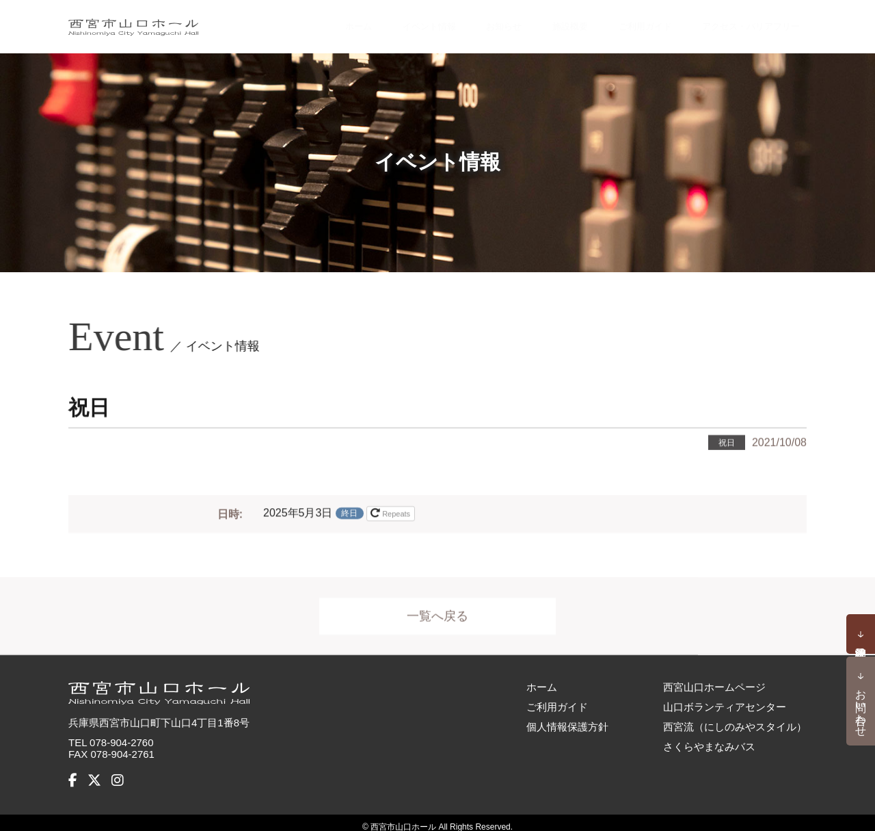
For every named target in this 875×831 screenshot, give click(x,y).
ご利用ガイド (617, 22)
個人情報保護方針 (567, 717)
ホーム (321, 22)
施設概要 (538, 22)
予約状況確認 (860, 634)
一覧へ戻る (437, 613)
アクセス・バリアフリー (739, 22)
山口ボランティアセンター (724, 697)
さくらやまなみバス (709, 737)
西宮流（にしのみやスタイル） (735, 717)
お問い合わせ (861, 706)
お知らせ (472, 22)
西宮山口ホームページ (714, 677)
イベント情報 (394, 22)
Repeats (391, 510)
